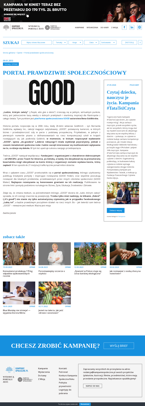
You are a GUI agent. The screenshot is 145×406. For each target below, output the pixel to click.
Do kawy (105, 27)
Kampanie (79, 27)
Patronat (63, 372)
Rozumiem (85, 404)
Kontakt (63, 368)
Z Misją (114, 27)
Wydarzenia (92, 27)
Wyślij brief (119, 346)
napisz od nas (92, 386)
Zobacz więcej (116, 210)
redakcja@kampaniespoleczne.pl (99, 372)
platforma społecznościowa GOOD (52, 118)
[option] (51, 92)
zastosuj (129, 42)
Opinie (15, 64)
